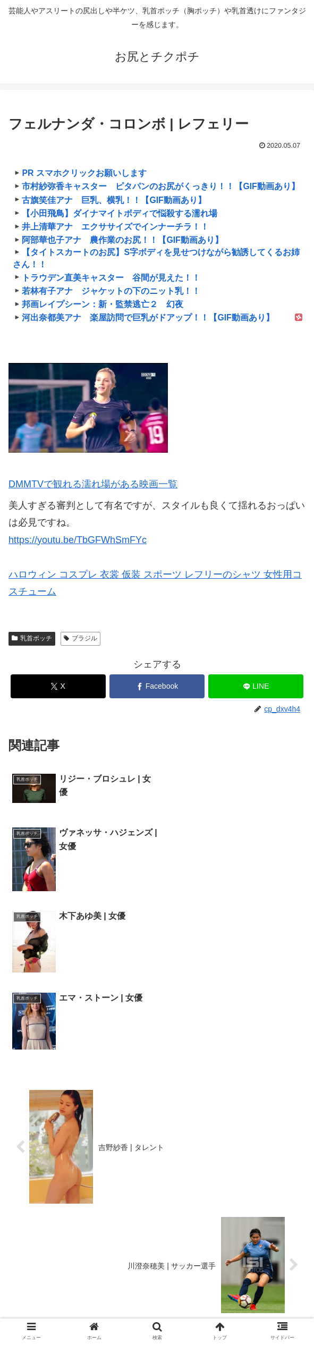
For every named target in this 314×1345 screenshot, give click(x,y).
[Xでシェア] (58, 686)
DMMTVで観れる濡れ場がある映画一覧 (93, 484)
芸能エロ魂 (82, 1311)
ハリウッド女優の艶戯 (58, 1295)
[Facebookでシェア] (157, 686)
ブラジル (80, 638)
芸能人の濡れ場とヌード (256, 1295)
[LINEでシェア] (255, 686)
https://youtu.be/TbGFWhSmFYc (78, 540)
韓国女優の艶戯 (157, 1295)
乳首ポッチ (32, 638)
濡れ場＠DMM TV (231, 1311)
